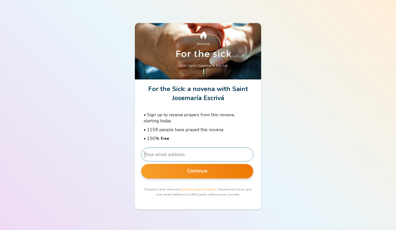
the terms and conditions (198, 189)
